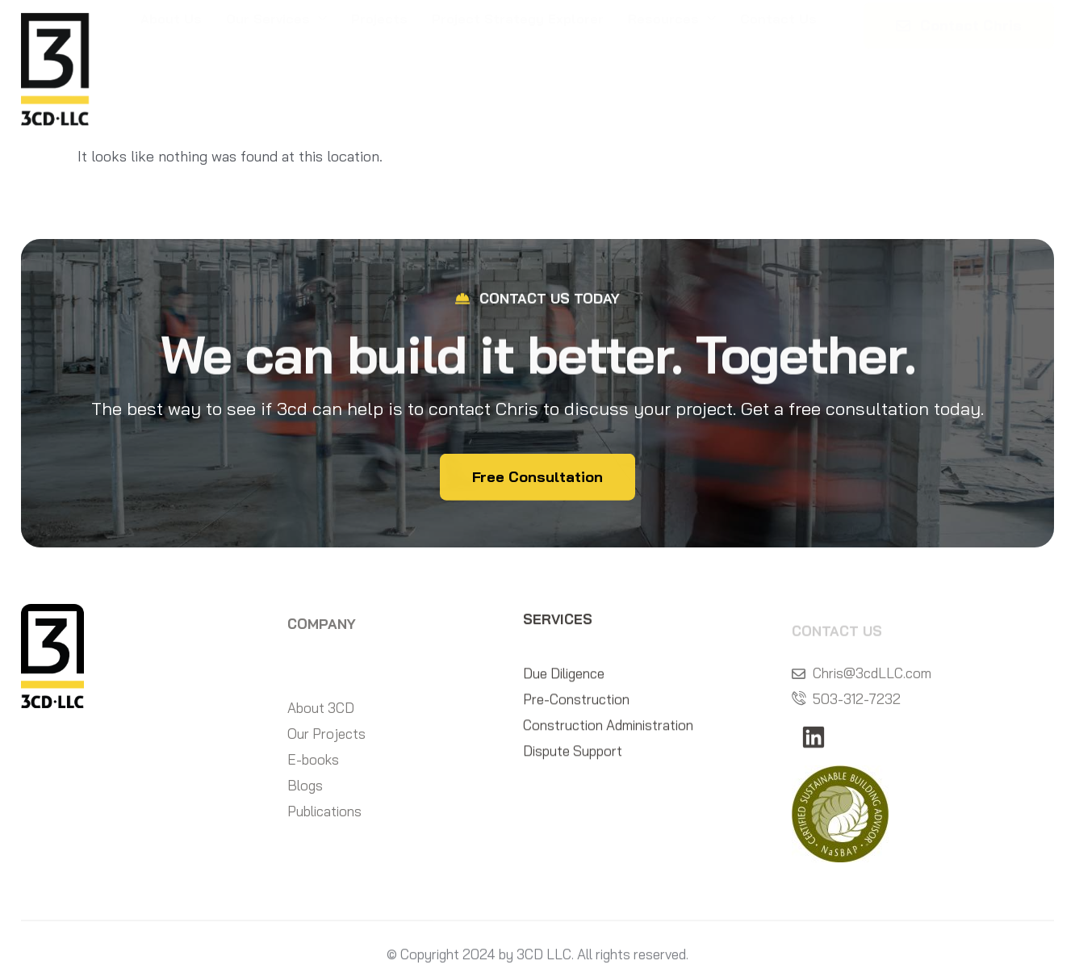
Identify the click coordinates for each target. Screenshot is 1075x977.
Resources (672, 64)
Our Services (276, 64)
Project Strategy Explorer (518, 64)
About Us (171, 64)
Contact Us (778, 64)
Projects (379, 64)
